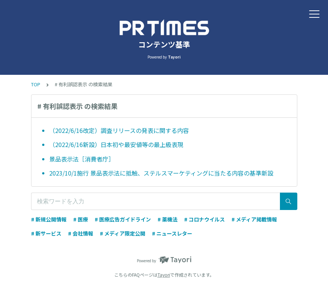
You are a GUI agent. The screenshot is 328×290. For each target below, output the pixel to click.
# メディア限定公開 (122, 233)
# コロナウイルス (204, 219)
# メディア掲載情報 (254, 219)
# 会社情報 (80, 233)
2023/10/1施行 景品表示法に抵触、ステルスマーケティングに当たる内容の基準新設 (161, 173)
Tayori (164, 274)
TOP (35, 84)
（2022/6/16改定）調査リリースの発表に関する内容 (119, 130)
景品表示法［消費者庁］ (81, 158)
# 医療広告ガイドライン (123, 219)
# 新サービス (46, 233)
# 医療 (80, 219)
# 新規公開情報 (49, 219)
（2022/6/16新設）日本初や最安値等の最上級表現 (116, 144)
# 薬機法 (167, 219)
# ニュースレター (172, 233)
